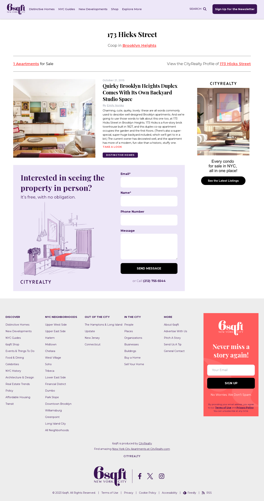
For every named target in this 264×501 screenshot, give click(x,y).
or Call (149, 280)
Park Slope (52, 396)
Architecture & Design (20, 377)
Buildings (130, 350)
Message (128, 230)
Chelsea (50, 350)
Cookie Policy (147, 492)
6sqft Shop (12, 344)
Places (128, 330)
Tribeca (49, 370)
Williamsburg (53, 410)
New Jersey (92, 337)
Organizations (133, 337)
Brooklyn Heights (139, 45)
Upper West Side (56, 324)
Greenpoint (52, 416)
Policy (9, 390)
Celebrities (12, 363)
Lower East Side (55, 377)
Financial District (55, 383)
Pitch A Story (172, 337)
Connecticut (92, 344)
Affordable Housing (18, 396)
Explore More (132, 9)
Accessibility (169, 492)
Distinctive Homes (42, 9)
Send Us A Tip (173, 344)
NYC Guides (67, 9)
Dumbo (50, 390)
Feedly (189, 492)
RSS (207, 492)
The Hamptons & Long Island (103, 324)
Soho (48, 363)
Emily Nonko (115, 105)
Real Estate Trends (18, 383)
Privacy (128, 492)
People (128, 324)
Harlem (50, 337)
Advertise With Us (175, 330)
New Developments (93, 9)
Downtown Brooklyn (58, 403)
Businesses (131, 344)
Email (126, 173)
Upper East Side (55, 330)
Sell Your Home (134, 363)
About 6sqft (171, 324)
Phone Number (132, 211)
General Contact (174, 350)
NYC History (13, 370)
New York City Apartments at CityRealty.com (141, 448)
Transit (10, 403)
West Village (53, 357)
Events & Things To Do (20, 350)
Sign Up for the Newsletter (234, 9)
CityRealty (145, 443)
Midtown (50, 344)
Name (126, 192)
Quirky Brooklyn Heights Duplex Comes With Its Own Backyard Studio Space (141, 92)
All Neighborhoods (57, 429)
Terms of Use (223, 407)
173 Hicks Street (235, 63)
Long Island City (55, 423)
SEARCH (195, 9)
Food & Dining (15, 357)
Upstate (90, 330)
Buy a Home (132, 357)
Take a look (112, 146)
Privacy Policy (245, 407)
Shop (115, 9)
